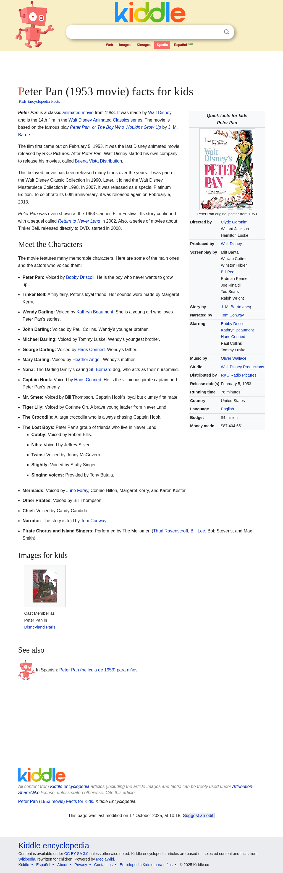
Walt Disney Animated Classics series (105, 120)
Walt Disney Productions (242, 367)
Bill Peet (228, 272)
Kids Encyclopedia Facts (39, 101)
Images (124, 45)
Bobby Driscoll (233, 323)
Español (184, 44)
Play (246, 307)
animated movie (78, 112)
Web (109, 45)
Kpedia (162, 45)
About (62, 864)
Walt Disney (231, 243)
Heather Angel (86, 359)
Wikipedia (27, 859)
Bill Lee (198, 531)
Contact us (103, 864)
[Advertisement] (141, 66)
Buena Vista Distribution (98, 161)
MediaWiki (105, 859)
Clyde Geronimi (234, 222)
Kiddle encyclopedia (69, 786)
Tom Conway (232, 315)
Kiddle (24, 864)
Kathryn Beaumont (237, 330)
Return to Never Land (79, 221)
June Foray (77, 490)
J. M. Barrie (231, 307)
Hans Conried (233, 336)
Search (226, 32)
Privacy (80, 864)
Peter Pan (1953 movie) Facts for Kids (55, 801)
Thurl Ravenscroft (170, 531)
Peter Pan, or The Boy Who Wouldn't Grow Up (115, 127)
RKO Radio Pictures (238, 375)
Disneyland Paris (40, 627)
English (227, 409)
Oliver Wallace (233, 358)
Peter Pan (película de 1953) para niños (98, 670)
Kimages (144, 45)
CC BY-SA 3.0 (76, 853)
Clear (215, 32)
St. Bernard (100, 369)
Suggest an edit (198, 815)
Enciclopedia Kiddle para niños (146, 864)
